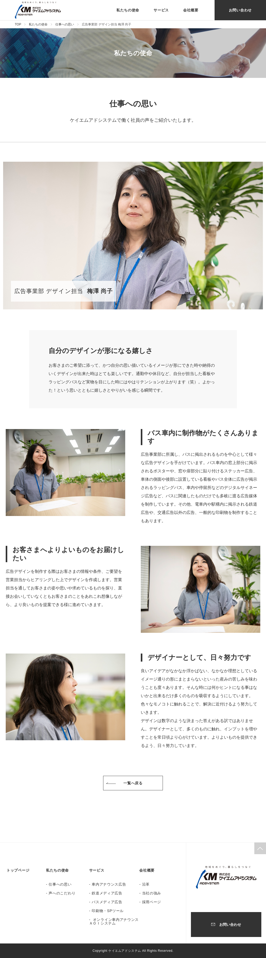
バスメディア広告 (107, 902)
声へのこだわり (62, 893)
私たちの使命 (127, 10)
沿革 (146, 884)
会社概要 (190, 10)
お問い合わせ (240, 10)
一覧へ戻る (133, 783)
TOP (18, 24)
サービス (161, 10)
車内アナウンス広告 (109, 884)
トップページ (17, 870)
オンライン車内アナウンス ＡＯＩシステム (114, 921)
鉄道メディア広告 (107, 893)
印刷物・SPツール (108, 911)
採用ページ (151, 902)
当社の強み (151, 893)
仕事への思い (64, 24)
